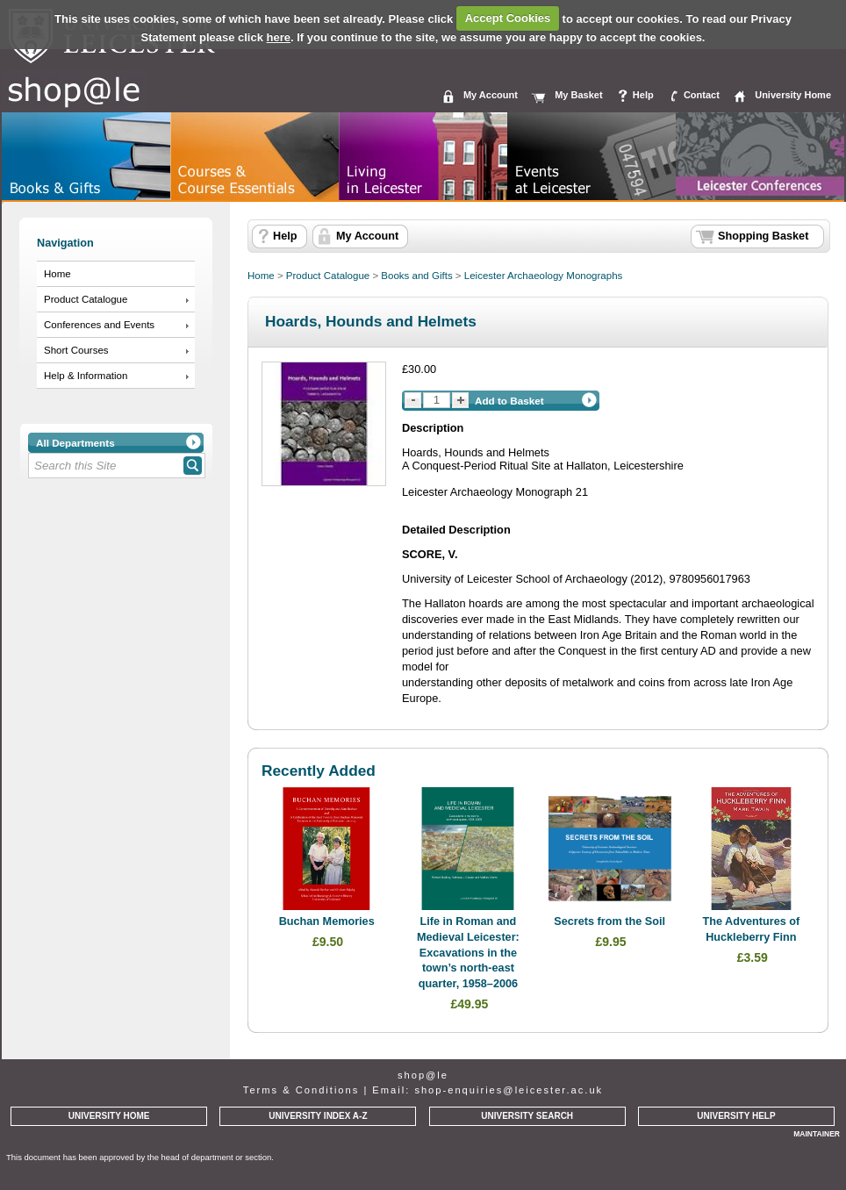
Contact (702, 95)
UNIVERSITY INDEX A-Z (318, 1116)
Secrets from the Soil (609, 921)
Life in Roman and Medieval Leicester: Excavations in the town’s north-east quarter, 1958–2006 (468, 952)
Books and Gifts (416, 275)
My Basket (578, 95)
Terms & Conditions (301, 1090)
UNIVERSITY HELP (736, 1116)
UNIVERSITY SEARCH (527, 1116)
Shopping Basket (763, 236)
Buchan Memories (327, 921)
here (278, 37)
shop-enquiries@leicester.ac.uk (508, 1090)
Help (643, 95)
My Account (490, 95)
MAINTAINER (816, 1133)
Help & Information (85, 375)
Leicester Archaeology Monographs (543, 275)
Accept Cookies (508, 18)
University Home (793, 95)
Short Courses (76, 350)
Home (57, 274)
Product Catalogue (85, 299)
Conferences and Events (99, 324)
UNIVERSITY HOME (109, 1116)
